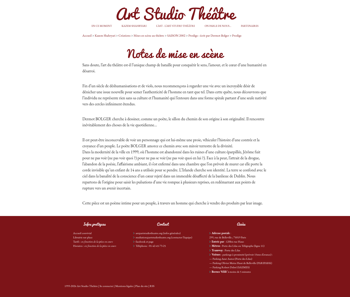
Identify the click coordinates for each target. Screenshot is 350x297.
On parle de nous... (218, 26)
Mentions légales (124, 286)
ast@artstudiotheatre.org (149, 233)
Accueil (87, 35)
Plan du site (141, 286)
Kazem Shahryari (134, 26)
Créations (125, 35)
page (151, 241)
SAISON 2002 (176, 35)
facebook (141, 241)
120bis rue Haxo (235, 241)
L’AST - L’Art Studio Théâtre (175, 26)
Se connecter (106, 286)
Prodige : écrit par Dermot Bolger (208, 35)
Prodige (237, 35)
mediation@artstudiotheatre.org (153, 237)
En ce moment (102, 26)
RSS (152, 286)
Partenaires (249, 26)
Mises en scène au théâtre (148, 35)
